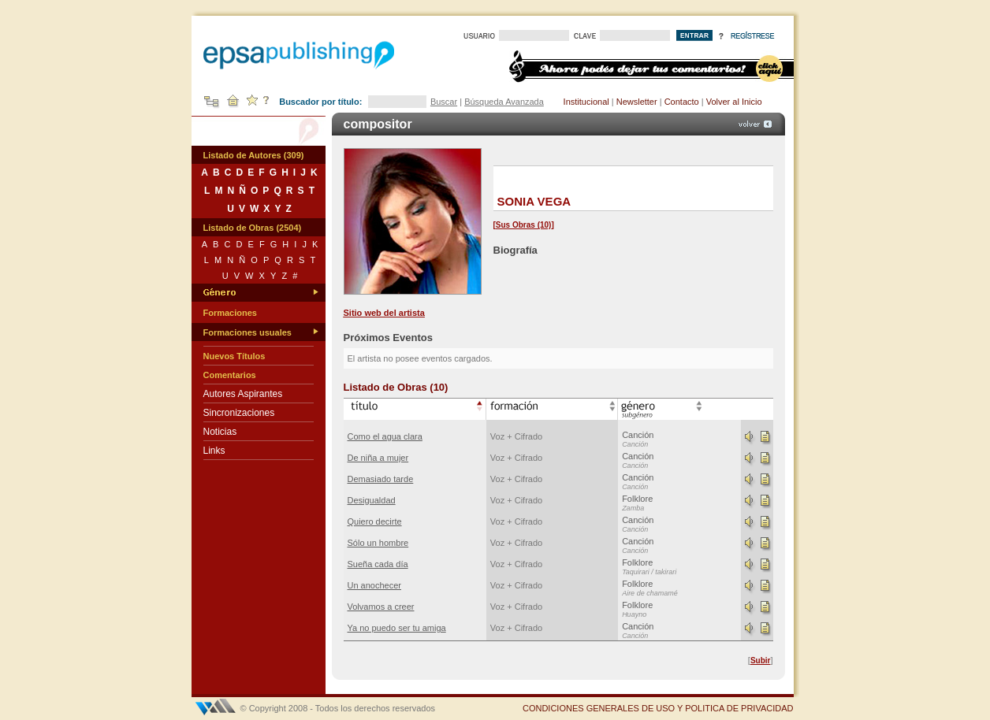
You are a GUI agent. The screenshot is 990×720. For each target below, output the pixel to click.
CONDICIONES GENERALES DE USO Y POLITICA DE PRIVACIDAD (658, 708)
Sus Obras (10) (524, 225)
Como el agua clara (385, 436)
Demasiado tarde (381, 479)
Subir (760, 660)
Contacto (681, 101)
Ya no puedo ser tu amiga (397, 628)
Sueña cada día (378, 564)
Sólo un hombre (378, 542)
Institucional (586, 101)
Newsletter (636, 101)
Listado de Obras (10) (396, 387)
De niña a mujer (378, 457)
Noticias (220, 431)
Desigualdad (372, 500)
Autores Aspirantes (243, 393)
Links (214, 450)
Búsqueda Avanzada (504, 101)
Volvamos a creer (381, 606)
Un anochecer (375, 585)
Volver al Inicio (734, 101)
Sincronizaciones (239, 412)
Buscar (443, 101)
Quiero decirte (375, 521)
